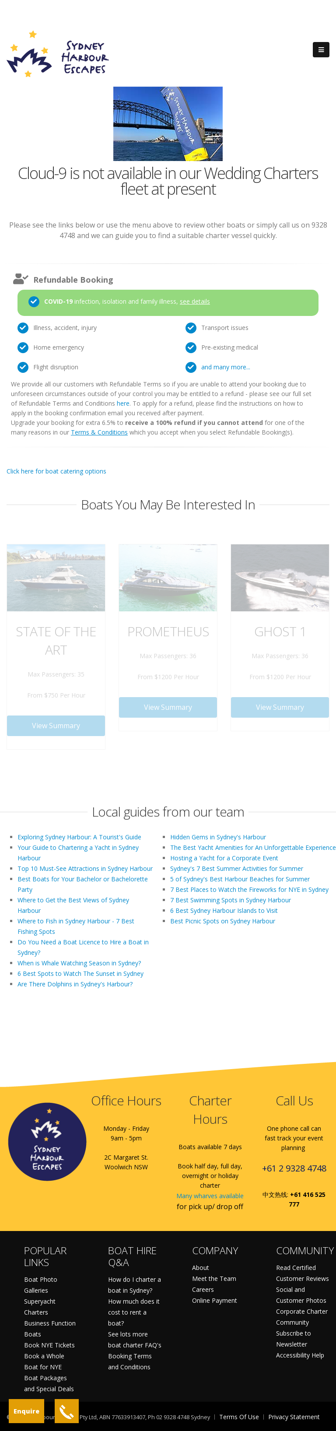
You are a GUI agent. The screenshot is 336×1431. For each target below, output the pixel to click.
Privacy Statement (294, 1417)
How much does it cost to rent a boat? (134, 1312)
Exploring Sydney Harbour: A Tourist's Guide (79, 837)
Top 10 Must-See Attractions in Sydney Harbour (85, 868)
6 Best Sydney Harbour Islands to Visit (224, 910)
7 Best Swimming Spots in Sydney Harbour (230, 900)
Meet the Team (214, 1278)
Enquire (26, 1411)
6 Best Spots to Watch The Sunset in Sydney (81, 973)
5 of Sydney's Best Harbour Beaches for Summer (240, 879)
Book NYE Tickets (49, 1345)
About (200, 1267)
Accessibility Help (300, 1355)
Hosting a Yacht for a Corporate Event (224, 858)
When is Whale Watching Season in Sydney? (79, 963)
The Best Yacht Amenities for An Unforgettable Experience (253, 847)
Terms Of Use (239, 1417)
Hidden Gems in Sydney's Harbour (218, 837)
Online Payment (214, 1300)
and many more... (225, 367)
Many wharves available (210, 1196)
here (123, 403)
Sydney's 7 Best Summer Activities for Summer (236, 868)
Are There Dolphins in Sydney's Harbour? (75, 984)
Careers (203, 1289)
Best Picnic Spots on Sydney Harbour (222, 921)
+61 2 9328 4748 (294, 1168)
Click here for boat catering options (56, 471)
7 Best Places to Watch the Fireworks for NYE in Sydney (249, 889)
